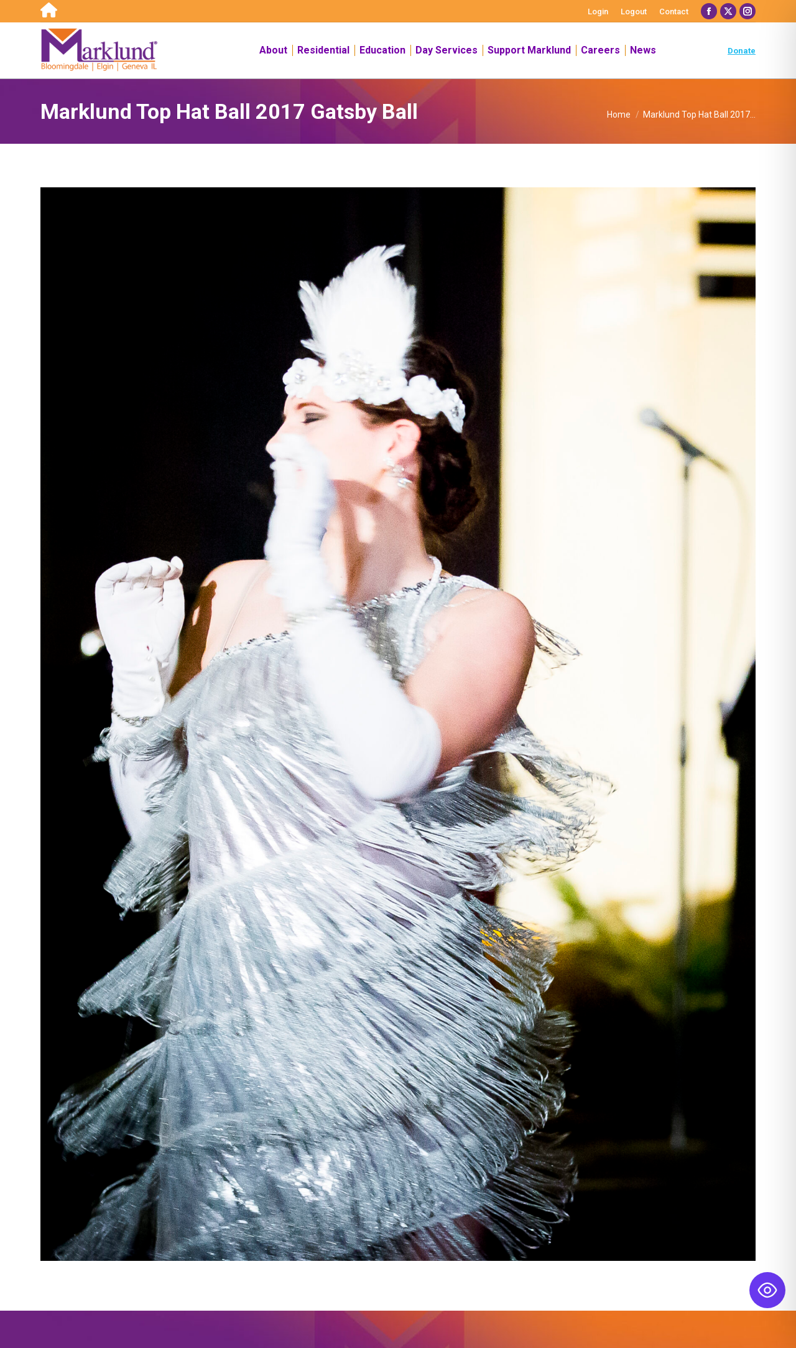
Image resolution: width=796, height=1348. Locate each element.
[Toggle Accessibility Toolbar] (767, 1290)
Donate (742, 50)
